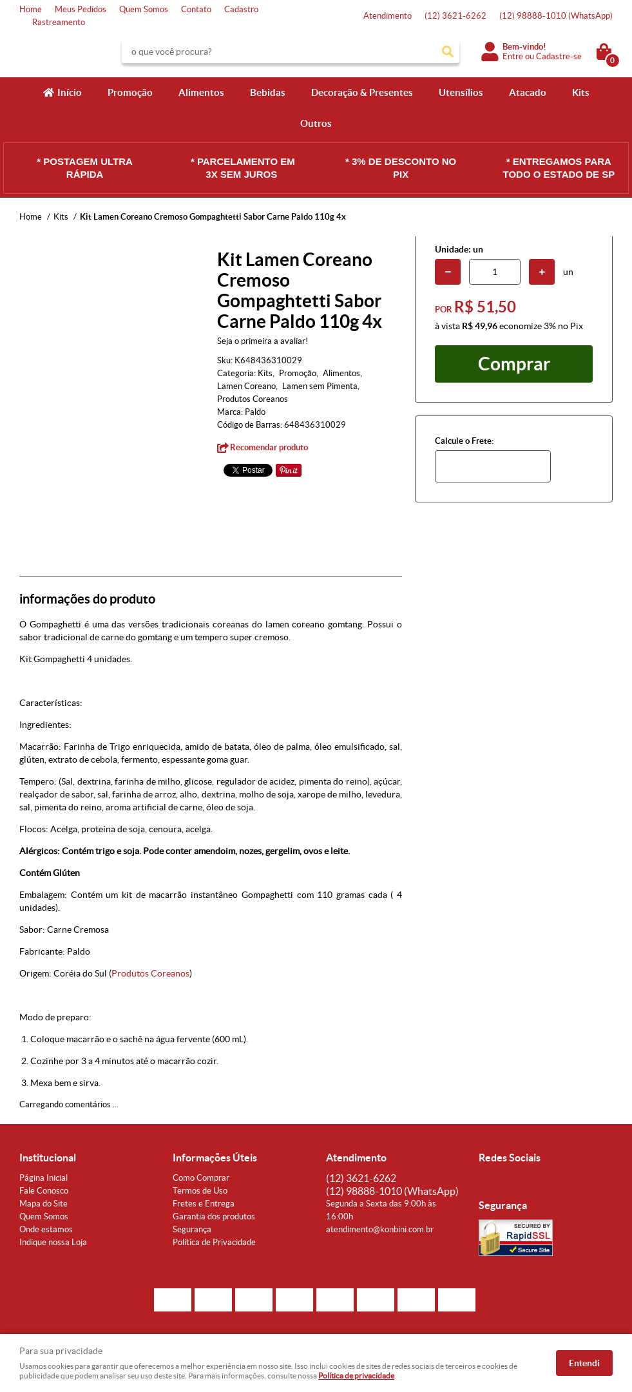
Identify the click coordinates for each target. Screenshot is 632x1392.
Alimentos (201, 92)
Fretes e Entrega (204, 1203)
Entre (513, 56)
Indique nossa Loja (53, 1242)
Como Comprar (201, 1178)
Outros (316, 123)
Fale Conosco (43, 1191)
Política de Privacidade (214, 1242)
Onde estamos (46, 1229)
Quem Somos (143, 9)
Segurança (192, 1229)
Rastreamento (58, 22)
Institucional (47, 1157)
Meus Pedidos (80, 9)
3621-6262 (455, 16)
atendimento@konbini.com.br (380, 1229)
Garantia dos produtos (214, 1216)
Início (69, 92)
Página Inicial (43, 1178)
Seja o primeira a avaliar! (262, 341)
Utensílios (461, 92)
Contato (196, 9)
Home (30, 9)
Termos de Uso (200, 1191)
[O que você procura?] (447, 51)
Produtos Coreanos (150, 973)
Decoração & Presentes (362, 92)
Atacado (527, 92)
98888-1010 (556, 16)
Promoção (130, 92)
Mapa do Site (43, 1203)
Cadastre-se (559, 56)
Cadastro (241, 9)
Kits (580, 92)
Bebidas (267, 92)
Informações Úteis (215, 1157)
